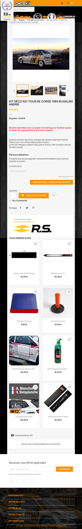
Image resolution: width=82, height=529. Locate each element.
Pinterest (33, 207)
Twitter (18, 481)
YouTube (25, 481)
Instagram (32, 481)
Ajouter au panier (33, 195)
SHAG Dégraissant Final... (58, 369)
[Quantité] (12, 195)
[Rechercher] (21, 9)
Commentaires (15, 166)
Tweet (26, 207)
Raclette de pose (24, 321)
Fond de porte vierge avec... (24, 369)
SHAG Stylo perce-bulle (58, 416)
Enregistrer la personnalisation (51, 182)
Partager (20, 207)
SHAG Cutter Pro (58, 273)
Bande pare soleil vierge (24, 273)
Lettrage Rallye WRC (24, 416)
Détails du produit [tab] (23, 219)
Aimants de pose (58, 321)
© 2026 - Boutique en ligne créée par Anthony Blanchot (41, 525)
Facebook (11, 481)
